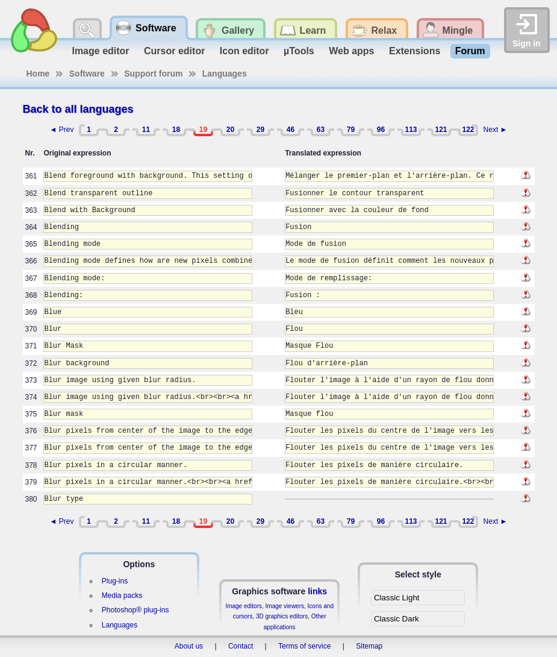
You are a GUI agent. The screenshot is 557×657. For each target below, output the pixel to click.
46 (290, 129)
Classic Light (397, 597)
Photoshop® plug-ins (135, 610)
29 (260, 129)
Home (38, 73)
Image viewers (285, 606)
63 (321, 129)
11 (146, 129)
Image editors (243, 606)
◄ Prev (62, 129)
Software (87, 73)
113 (411, 129)
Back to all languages (78, 109)
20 (230, 129)
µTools (299, 51)
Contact (240, 646)
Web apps (351, 51)
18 (176, 129)
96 (381, 129)
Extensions (414, 51)
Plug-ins (115, 581)
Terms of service (304, 646)
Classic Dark (396, 618)
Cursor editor (174, 51)
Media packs (122, 595)
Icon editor (244, 51)
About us (189, 646)
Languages (224, 73)
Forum (470, 51)
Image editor (100, 51)
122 (468, 129)
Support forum (153, 73)
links (317, 591)
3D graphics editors (282, 616)
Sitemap (369, 646)
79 (351, 129)
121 (441, 129)
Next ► (496, 129)
